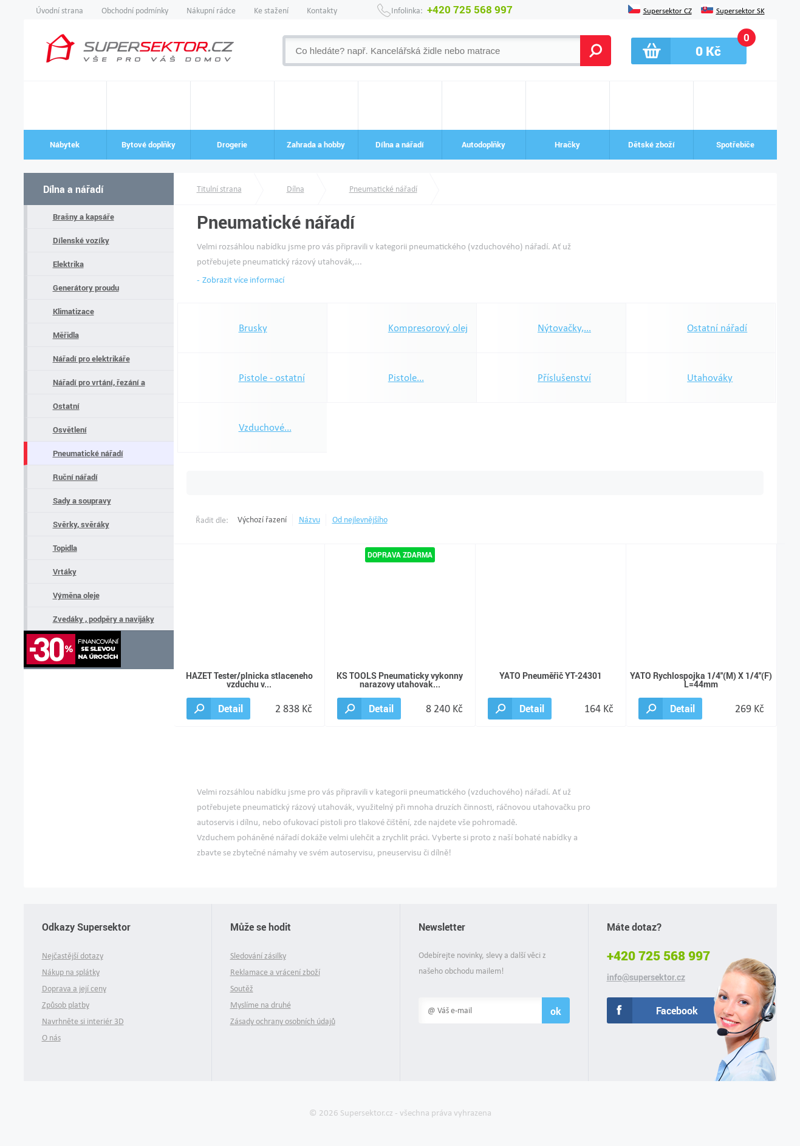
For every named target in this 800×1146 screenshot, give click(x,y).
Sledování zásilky (258, 956)
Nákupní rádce (211, 10)
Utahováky (710, 377)
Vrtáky (65, 571)
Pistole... (406, 377)
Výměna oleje (76, 595)
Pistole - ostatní (272, 377)
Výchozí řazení (262, 519)
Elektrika (68, 263)
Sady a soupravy (82, 500)
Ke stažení (271, 10)
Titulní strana (219, 189)
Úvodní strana (59, 10)
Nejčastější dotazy (72, 956)
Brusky (253, 328)
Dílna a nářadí (73, 189)
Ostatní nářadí (717, 328)
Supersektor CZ (667, 9)
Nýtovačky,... (564, 328)
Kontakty (322, 10)
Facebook (677, 1010)
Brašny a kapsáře (83, 216)
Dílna (295, 189)
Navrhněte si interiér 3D (83, 1021)
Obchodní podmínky (134, 10)
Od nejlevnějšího (360, 519)
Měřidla (66, 334)
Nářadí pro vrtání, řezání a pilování (99, 385)
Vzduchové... (265, 427)
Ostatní (66, 405)
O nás (51, 1038)
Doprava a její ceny (74, 988)
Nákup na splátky (71, 972)
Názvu (309, 519)
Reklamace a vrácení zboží (275, 972)
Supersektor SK (740, 9)
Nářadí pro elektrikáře (91, 358)
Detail (230, 708)
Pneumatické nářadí (88, 453)
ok (555, 1011)
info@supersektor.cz (646, 977)
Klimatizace (73, 311)
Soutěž (241, 988)
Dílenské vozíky (81, 240)
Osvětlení (70, 429)
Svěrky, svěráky (81, 524)
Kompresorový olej (428, 328)
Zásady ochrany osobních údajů (282, 1021)
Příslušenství (564, 377)
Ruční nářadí (75, 476)
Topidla (65, 547)
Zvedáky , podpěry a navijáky (103, 618)
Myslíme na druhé (260, 1005)
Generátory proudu (86, 287)
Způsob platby (65, 1005)
